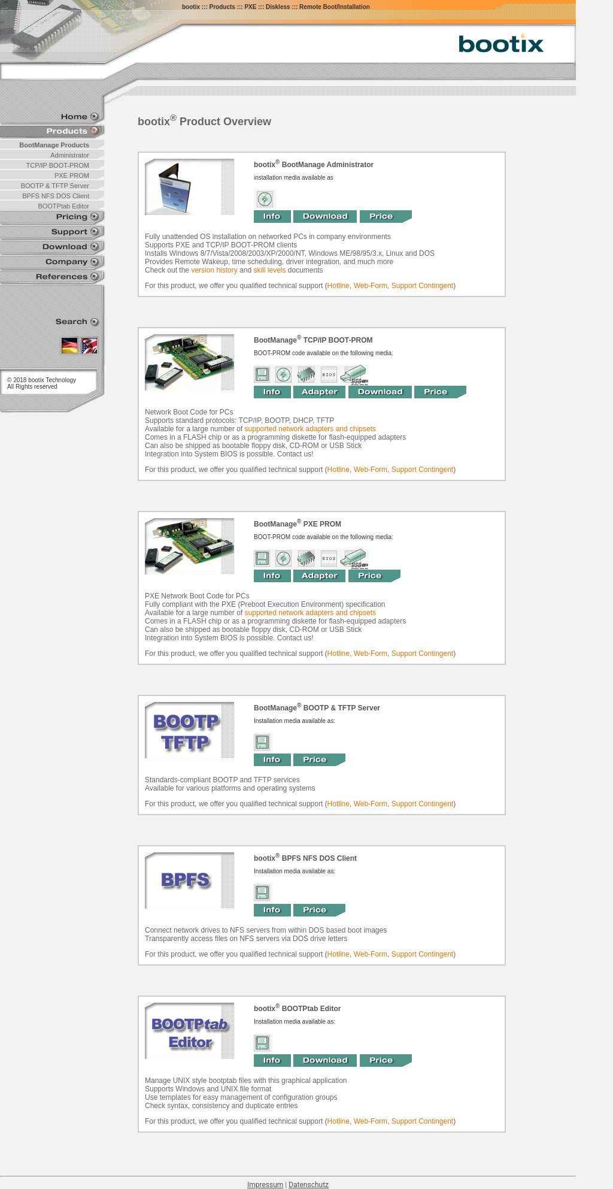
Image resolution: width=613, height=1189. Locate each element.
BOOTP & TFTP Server (55, 185)
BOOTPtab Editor (63, 206)
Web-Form (370, 286)
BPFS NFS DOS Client (55, 195)
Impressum (265, 1185)
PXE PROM (71, 175)
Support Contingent (422, 286)
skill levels (269, 270)
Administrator (69, 155)
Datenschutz (309, 1185)
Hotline (338, 286)
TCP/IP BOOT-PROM (57, 165)
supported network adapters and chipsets (310, 429)
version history (214, 270)
